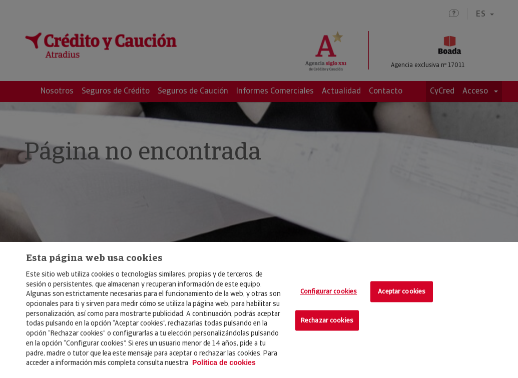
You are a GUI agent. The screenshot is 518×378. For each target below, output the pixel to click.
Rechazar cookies (327, 320)
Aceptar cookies (401, 291)
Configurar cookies (328, 291)
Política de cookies (224, 362)
